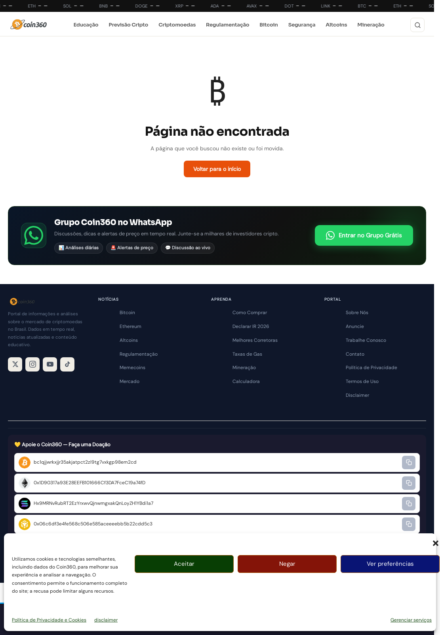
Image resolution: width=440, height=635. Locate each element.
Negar (287, 564)
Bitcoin (268, 24)
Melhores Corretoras (255, 340)
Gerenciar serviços (411, 620)
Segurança (302, 24)
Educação (85, 24)
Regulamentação (227, 24)
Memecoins (132, 367)
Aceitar (184, 564)
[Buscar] (417, 25)
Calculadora (246, 381)
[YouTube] (50, 364)
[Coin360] (29, 25)
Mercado (129, 381)
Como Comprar (249, 312)
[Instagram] (32, 364)
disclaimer (106, 620)
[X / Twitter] (15, 364)
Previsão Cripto (128, 24)
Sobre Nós (357, 312)
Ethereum (130, 326)
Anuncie (355, 326)
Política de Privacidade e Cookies (49, 620)
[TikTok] (67, 364)
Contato (355, 354)
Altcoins (336, 24)
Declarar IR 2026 (250, 326)
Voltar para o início (217, 168)
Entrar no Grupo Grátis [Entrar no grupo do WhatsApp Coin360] (364, 235)
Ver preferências (390, 564)
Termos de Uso (362, 381)
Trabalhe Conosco (366, 340)
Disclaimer (357, 395)
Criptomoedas (177, 24)
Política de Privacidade (371, 367)
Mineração (370, 24)
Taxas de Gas (247, 354)
